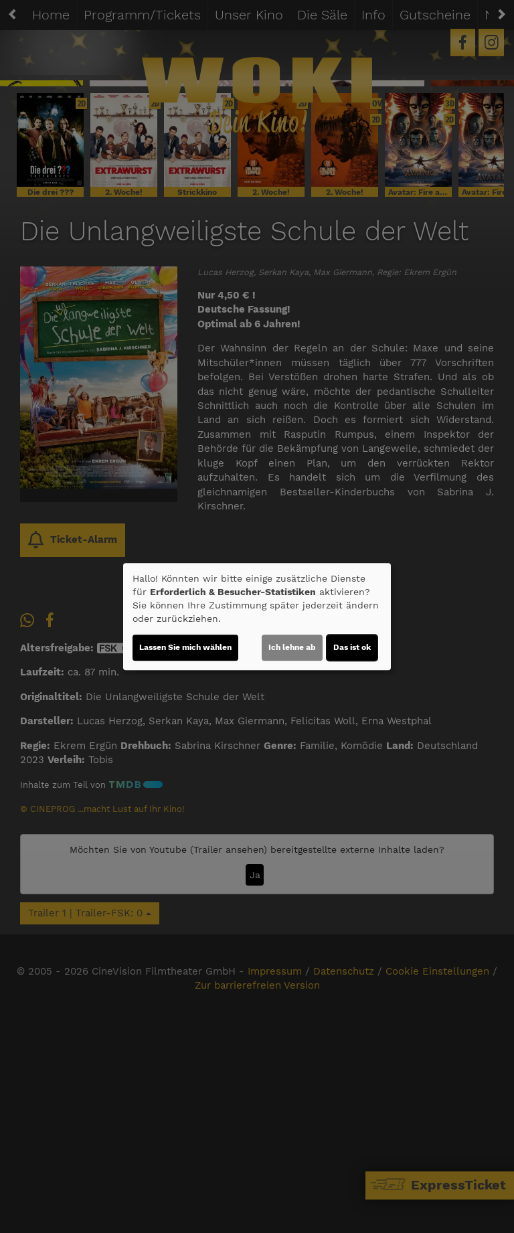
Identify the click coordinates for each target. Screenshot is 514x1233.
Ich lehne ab (292, 647)
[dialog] (257, 616)
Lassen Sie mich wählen (185, 647)
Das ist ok (352, 647)
